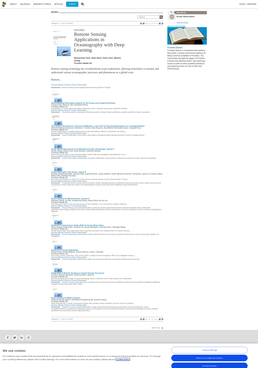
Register (251, 4)
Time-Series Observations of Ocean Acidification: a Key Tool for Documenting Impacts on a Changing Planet (97, 126)
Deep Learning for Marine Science (65, 298)
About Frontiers (11, 345)
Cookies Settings (209, 352)
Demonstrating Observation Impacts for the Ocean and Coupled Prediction (83, 103)
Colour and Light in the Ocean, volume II (68, 172)
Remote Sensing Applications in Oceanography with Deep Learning (99, 42)
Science (54, 85)
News (70, 345)
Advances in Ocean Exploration (64, 250)
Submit (72, 4)
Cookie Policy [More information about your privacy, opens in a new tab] (123, 361)
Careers (133, 345)
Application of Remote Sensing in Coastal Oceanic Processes (77, 273)
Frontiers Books (174, 47)
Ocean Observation (79, 85)
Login (242, 4)
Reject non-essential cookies (209, 360)
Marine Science (64, 85)
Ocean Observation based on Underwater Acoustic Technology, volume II (82, 149)
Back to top (156, 328)
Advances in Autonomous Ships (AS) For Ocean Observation (77, 225)
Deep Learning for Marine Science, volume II (70, 199)
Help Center (198, 345)
